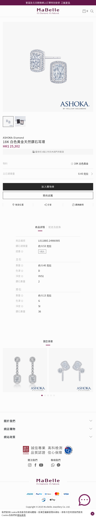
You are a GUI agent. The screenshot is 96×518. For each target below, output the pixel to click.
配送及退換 (55, 227)
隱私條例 (21, 515)
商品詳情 (40, 227)
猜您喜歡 (48, 341)
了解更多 (65, 2)
